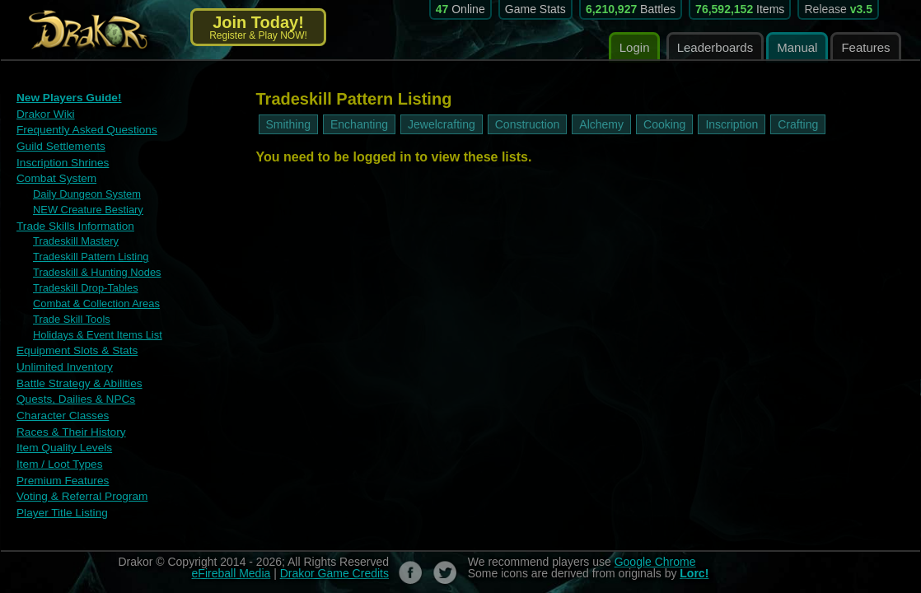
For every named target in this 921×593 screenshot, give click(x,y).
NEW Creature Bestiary (84, 206)
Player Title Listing (60, 497)
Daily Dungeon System (83, 191)
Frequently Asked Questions (83, 129)
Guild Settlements (58, 144)
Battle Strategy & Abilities (76, 372)
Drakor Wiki (44, 113)
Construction (527, 124)
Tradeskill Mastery (73, 236)
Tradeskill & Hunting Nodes (92, 266)
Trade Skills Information (72, 221)
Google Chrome (655, 545)
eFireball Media (231, 556)
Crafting (798, 124)
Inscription (731, 124)
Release (838, 9)
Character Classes (60, 403)
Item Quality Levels (62, 434)
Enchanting (359, 124)
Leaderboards (715, 47)
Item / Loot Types (57, 450)
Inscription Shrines (60, 160)
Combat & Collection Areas (92, 295)
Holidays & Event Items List (93, 325)
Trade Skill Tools (69, 310)
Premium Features (60, 466)
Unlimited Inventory (62, 356)
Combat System (54, 176)
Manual (797, 47)
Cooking (664, 124)
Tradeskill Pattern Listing (87, 251)
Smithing (288, 124)
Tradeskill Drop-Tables (82, 281)
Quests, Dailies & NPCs (72, 387)
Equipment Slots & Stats (74, 340)
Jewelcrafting (441, 124)
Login (634, 47)
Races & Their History (68, 419)
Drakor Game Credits (334, 556)
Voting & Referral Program (79, 481)
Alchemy (601, 124)
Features (865, 47)
